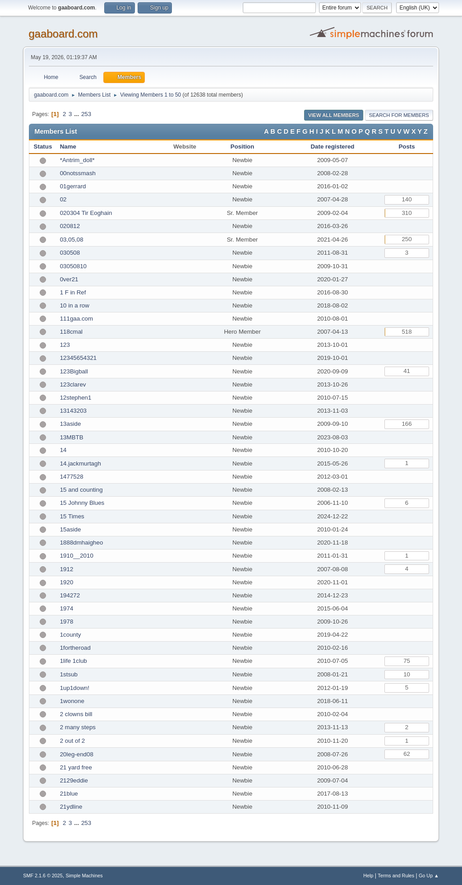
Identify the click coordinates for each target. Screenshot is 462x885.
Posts (406, 146)
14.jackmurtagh (80, 463)
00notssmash (78, 173)
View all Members (333, 115)
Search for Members (399, 115)
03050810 (73, 266)
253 (86, 114)
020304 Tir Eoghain (86, 213)
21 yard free (76, 767)
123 (65, 344)
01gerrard (73, 186)
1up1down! (74, 688)
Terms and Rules (396, 875)
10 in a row (74, 305)
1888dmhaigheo (81, 542)
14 (63, 450)
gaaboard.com (62, 34)
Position (242, 146)
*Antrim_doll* (77, 160)
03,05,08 (71, 239)
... (77, 114)
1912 (67, 569)
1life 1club (73, 660)
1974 (67, 608)
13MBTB (71, 437)
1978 (67, 621)
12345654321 (78, 357)
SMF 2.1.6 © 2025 (43, 875)
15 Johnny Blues (82, 502)
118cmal (71, 331)
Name (68, 146)
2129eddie (74, 780)
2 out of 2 (72, 740)
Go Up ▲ (429, 875)
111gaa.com (76, 318)
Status (43, 146)
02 (63, 199)
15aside (70, 529)
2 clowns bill (76, 714)
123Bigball (74, 371)
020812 (70, 226)
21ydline (71, 806)
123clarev (73, 384)
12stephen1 (76, 397)
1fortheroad (75, 647)
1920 (67, 582)
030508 (70, 252)
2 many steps (78, 727)
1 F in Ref (73, 292)
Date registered (332, 146)
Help (368, 875)
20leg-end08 (76, 754)
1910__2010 (76, 555)
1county (70, 634)
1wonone (72, 701)
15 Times (72, 516)
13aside (70, 423)
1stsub (69, 674)
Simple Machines (84, 875)
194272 (70, 595)
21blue (69, 793)
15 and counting (81, 489)
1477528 (71, 476)
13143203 (73, 410)
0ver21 (69, 279)
